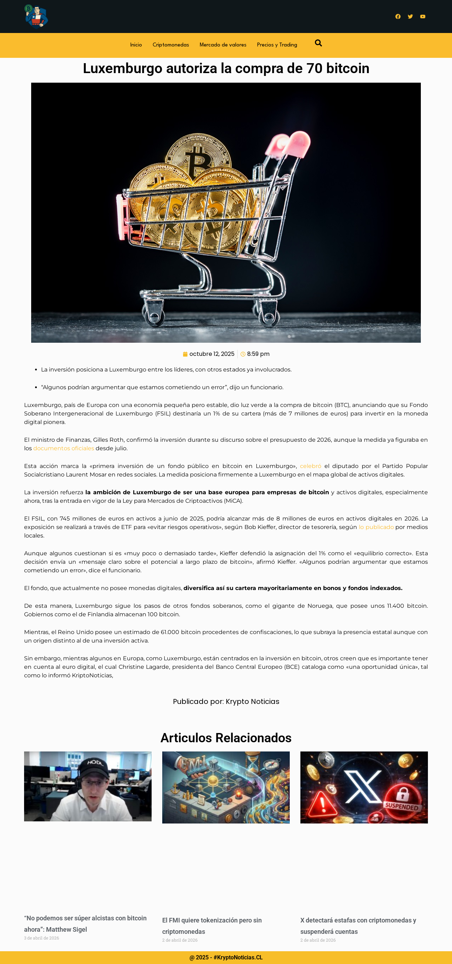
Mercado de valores (223, 45)
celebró (312, 466)
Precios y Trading (277, 45)
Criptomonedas (171, 45)
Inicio (136, 45)
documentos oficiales (63, 448)
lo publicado (377, 527)
